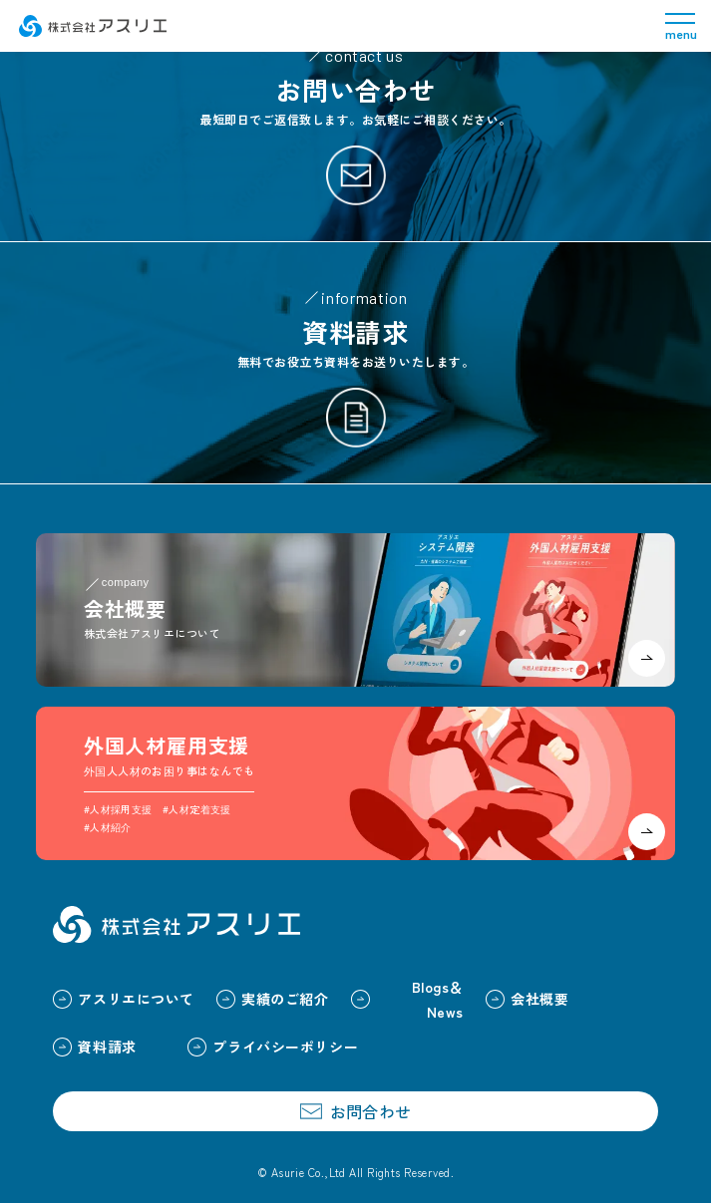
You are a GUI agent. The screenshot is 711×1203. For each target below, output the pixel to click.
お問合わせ (355, 1111)
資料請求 (94, 1046)
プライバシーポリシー (272, 1046)
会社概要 (527, 999)
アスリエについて (123, 999)
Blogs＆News (407, 999)
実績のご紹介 (272, 999)
